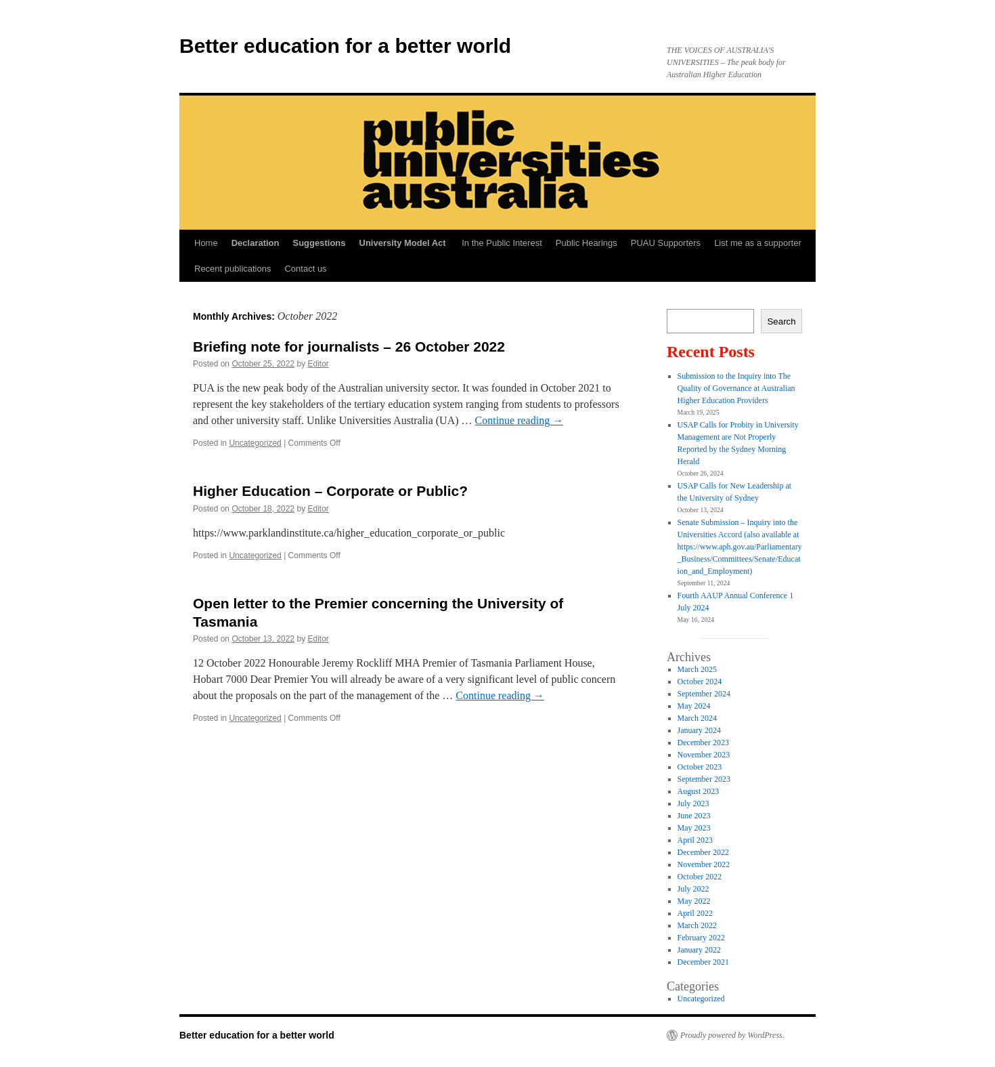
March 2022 (697, 925)
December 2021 (703, 962)
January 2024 (699, 730)
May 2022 (694, 901)
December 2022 (703, 852)
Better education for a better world (345, 46)
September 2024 (704, 693)
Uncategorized (255, 443)
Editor (318, 364)
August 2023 (699, 791)
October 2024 (700, 681)
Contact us (305, 269)
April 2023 (695, 840)
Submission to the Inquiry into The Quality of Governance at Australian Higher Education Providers (736, 388)
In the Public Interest (502, 243)
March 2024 (697, 718)
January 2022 (699, 950)
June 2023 (694, 815)
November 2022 (704, 864)
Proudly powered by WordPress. (732, 1035)
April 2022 (695, 913)
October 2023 (700, 767)
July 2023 (693, 803)
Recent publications (232, 269)
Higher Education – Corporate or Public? (330, 491)
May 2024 (694, 706)
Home (206, 243)
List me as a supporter (757, 243)
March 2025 (697, 669)
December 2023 (703, 742)
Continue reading (519, 420)
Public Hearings (586, 243)
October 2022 (700, 876)
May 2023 (694, 828)
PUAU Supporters (666, 243)
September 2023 (704, 779)
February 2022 (701, 937)
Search (781, 321)
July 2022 (693, 889)
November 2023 (704, 754)
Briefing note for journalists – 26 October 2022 (349, 346)
